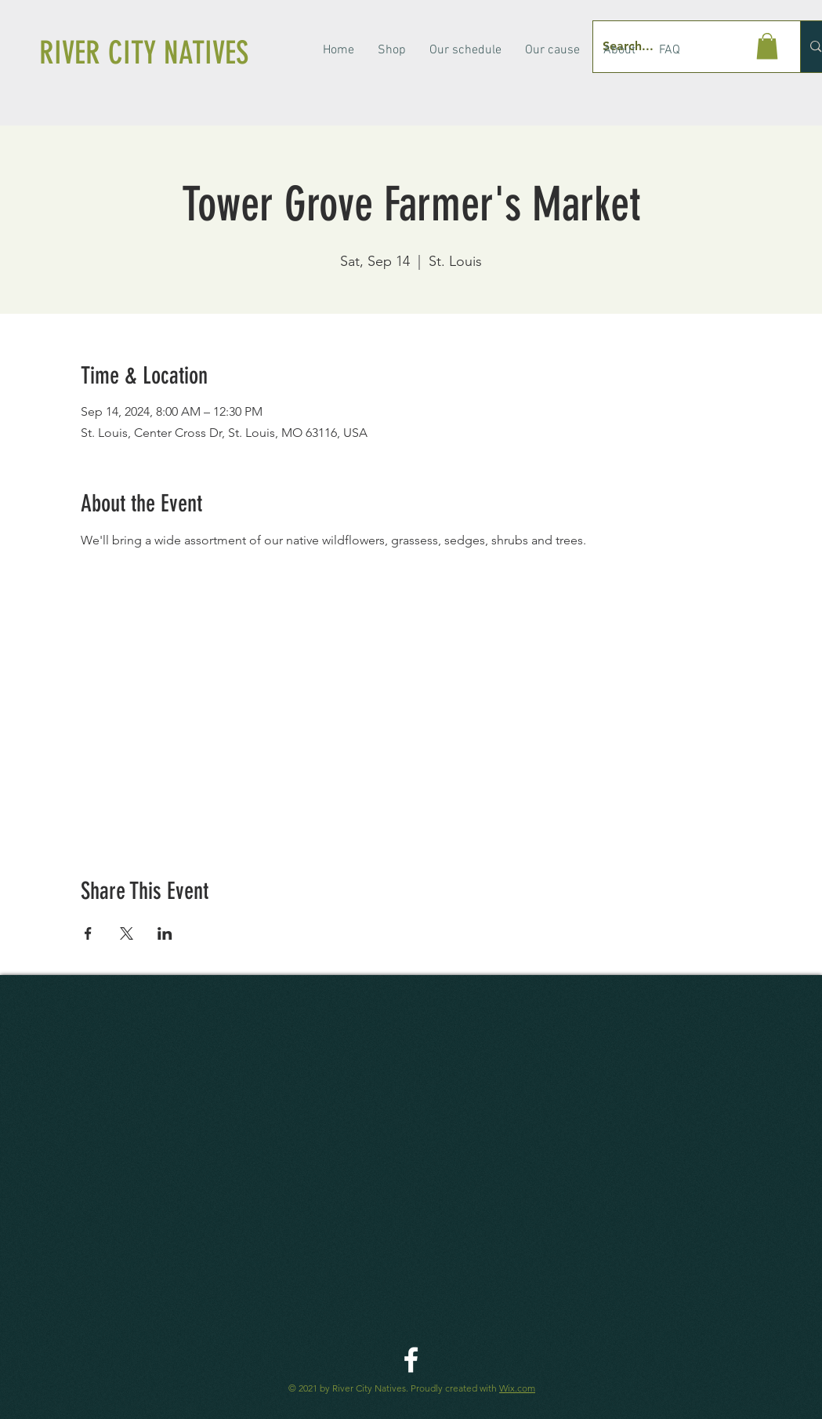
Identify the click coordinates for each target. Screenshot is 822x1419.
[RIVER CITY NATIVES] (167, 53)
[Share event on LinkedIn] (165, 933)
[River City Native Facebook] (411, 1360)
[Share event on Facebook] (88, 933)
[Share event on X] (126, 933)
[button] (767, 46)
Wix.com (517, 1388)
